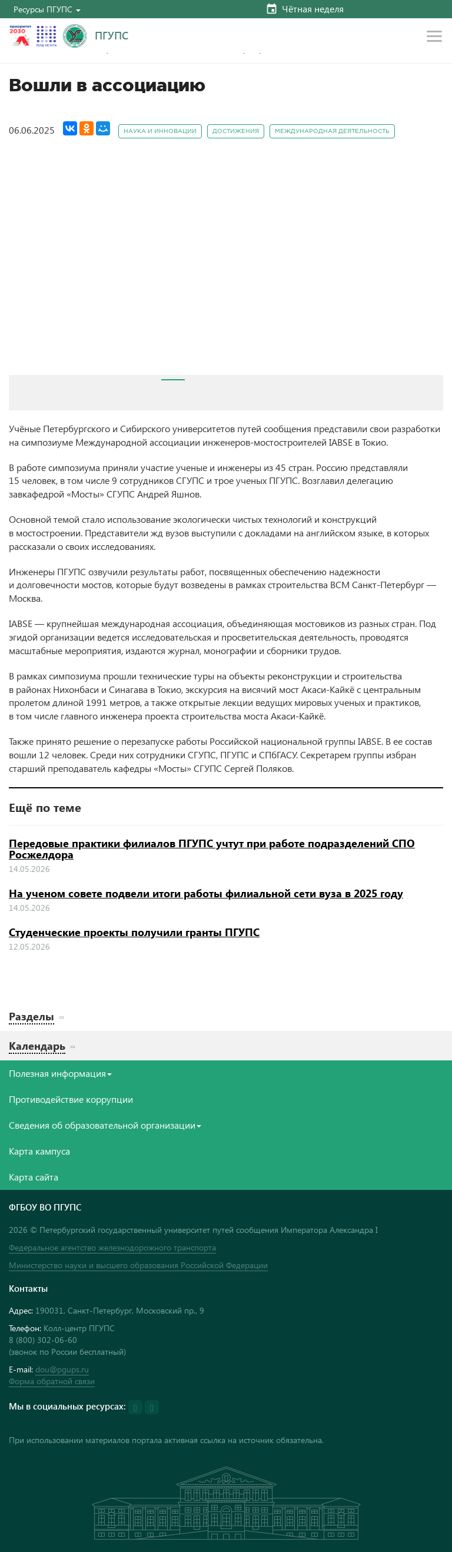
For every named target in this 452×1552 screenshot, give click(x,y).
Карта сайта (33, 1176)
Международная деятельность (332, 131)
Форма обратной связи (52, 1381)
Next (427, 266)
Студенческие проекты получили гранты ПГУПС (134, 932)
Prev (24, 266)
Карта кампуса (39, 1151)
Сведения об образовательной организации (105, 1125)
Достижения (235, 131)
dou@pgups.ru (62, 1369)
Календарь (37, 1045)
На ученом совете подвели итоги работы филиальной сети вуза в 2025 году (206, 893)
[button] (47, 9)
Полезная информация (60, 1073)
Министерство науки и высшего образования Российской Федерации (138, 1265)
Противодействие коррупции (71, 1099)
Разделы (31, 1016)
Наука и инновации (160, 131)
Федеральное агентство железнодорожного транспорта (112, 1247)
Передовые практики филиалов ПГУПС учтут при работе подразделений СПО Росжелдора (212, 849)
